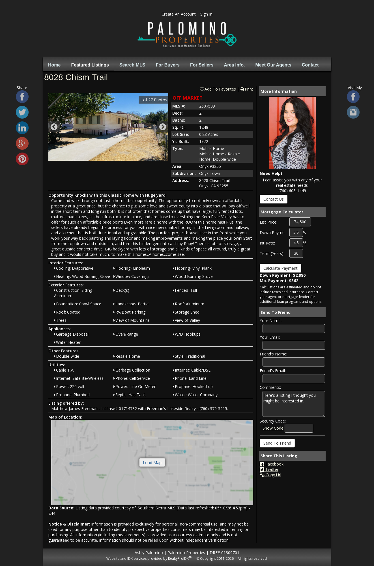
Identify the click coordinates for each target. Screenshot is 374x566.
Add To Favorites (217, 89)
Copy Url (270, 474)
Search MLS (132, 65)
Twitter (269, 469)
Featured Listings (90, 65)
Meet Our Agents (273, 65)
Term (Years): (272, 253)
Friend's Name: (273, 354)
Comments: (270, 387)
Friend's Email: (273, 370)
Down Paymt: (272, 232)
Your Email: (270, 337)
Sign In (206, 14)
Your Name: (270, 320)
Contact (310, 65)
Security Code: (273, 421)
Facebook (271, 464)
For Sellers (202, 65)
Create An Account (179, 14)
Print (246, 89)
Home (54, 65)
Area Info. (234, 65)
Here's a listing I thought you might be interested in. (294, 404)
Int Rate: (267, 243)
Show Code (273, 428)
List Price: (268, 222)
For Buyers (167, 65)
